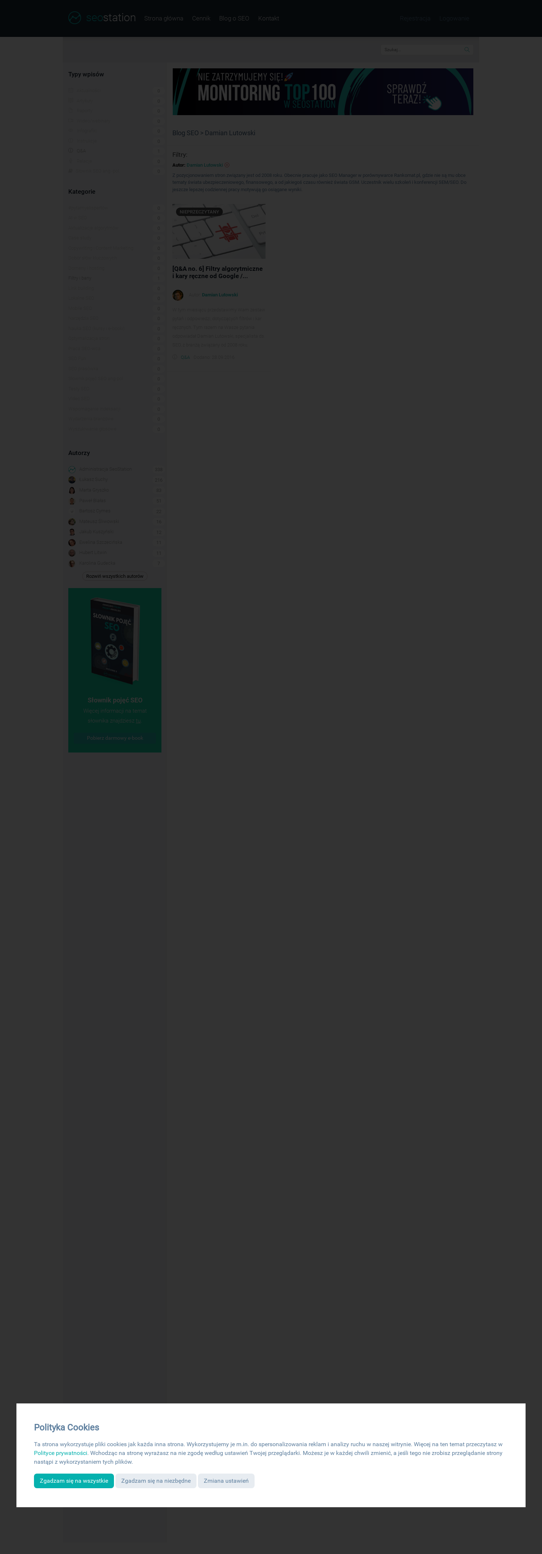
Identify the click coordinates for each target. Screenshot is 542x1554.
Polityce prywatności (60, 1452)
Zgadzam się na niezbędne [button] (156, 1480)
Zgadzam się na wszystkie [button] (74, 1480)
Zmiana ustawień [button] (226, 1480)
